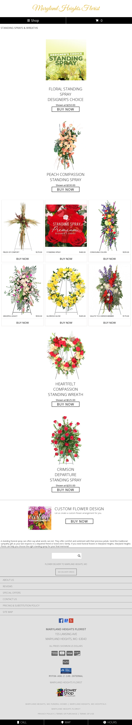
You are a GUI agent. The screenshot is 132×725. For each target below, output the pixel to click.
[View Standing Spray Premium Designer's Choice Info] (66, 225)
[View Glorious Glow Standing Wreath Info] (66, 289)
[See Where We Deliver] (66, 571)
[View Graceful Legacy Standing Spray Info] (22, 289)
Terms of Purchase (66, 713)
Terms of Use (87, 713)
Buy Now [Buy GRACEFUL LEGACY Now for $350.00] (22, 322)
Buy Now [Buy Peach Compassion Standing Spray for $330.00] (65, 189)
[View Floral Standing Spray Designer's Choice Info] (66, 59)
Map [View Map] (66, 722)
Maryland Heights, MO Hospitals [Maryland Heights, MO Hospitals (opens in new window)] (88, 704)
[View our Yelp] (71, 622)
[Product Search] (67, 556)
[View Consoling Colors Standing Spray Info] (109, 225)
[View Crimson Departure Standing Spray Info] (66, 440)
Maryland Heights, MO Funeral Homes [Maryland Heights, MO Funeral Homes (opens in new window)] (46, 704)
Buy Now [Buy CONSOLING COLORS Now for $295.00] (109, 259)
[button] (66, 671)
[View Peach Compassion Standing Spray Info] (66, 145)
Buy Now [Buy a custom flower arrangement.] (79, 521)
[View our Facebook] (61, 622)
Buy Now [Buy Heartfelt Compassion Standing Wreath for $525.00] (65, 404)
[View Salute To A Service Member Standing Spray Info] (109, 289)
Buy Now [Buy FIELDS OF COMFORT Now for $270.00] (22, 259)
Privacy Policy (46, 713)
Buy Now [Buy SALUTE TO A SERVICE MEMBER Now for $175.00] (109, 322)
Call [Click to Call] (22, 722)
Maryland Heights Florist (66, 8)
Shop (33, 20)
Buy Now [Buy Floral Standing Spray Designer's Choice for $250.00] (65, 109)
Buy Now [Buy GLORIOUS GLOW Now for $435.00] (66, 322)
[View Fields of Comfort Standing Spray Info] (22, 225)
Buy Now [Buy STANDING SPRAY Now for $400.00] (66, 259)
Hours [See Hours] (110, 722)
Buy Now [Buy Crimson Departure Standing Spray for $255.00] (65, 489)
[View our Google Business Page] (66, 622)
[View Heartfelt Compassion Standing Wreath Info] (66, 354)
